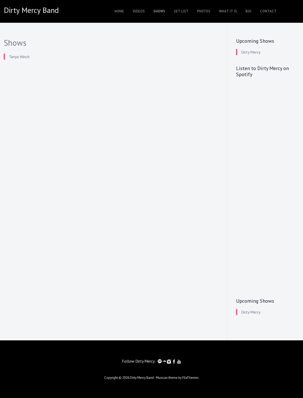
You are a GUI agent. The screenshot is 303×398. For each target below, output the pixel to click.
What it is (228, 11)
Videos (139, 11)
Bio (248, 11)
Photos (204, 11)
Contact (268, 11)
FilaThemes (190, 377)
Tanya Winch (19, 56)
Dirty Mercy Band (142, 377)
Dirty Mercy (250, 52)
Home (119, 11)
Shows (159, 11)
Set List (181, 11)
